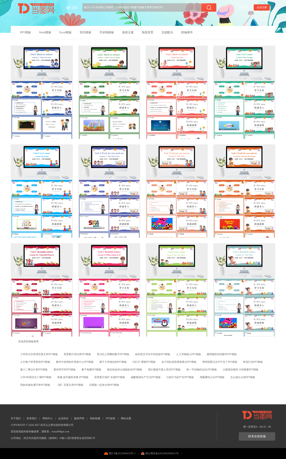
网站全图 (126, 418)
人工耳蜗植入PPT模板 (188, 354)
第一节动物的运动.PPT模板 (201, 369)
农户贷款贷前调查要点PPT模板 (178, 362)
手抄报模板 (106, 32)
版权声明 (79, 418)
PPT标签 (110, 418)
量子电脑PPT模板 (91, 369)
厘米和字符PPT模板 (64, 369)
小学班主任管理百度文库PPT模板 (39, 354)
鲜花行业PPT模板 (253, 362)
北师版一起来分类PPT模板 (104, 385)
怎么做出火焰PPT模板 (242, 377)
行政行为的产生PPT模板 (180, 377)
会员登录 (243, 7)
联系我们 (32, 418)
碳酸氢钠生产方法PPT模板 (146, 377)
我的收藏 (95, 418)
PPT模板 (25, 32)
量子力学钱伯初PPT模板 (113, 362)
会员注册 (262, 7)
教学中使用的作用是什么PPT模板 (75, 362)
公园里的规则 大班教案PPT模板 (240, 369)
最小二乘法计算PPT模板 (34, 369)
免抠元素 (128, 32)
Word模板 (45, 32)
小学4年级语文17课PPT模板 (35, 377)
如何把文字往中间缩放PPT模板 (152, 354)
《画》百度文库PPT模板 (69, 385)
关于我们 (16, 418)
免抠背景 (147, 32)
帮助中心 (47, 418)
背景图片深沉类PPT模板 (77, 354)
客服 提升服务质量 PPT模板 (72, 377)
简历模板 (85, 32)
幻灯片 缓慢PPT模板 (144, 362)
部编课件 (187, 32)
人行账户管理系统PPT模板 (35, 362)
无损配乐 (167, 32)
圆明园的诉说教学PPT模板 (222, 354)
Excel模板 (65, 32)
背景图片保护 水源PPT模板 (109, 377)
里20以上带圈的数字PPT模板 (113, 354)
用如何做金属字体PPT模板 (35, 385)
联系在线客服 (257, 436)
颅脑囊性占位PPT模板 (212, 377)
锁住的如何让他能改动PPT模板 (124, 369)
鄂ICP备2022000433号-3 (122, 453)
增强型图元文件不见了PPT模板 (219, 362)
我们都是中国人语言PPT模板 (164, 369)
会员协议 (63, 418)
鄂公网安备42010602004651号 (162, 453)
